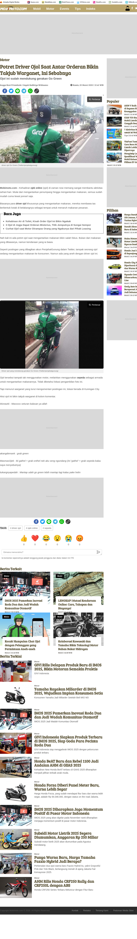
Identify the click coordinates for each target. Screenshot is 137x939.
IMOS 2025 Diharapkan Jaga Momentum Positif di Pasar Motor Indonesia (68, 811)
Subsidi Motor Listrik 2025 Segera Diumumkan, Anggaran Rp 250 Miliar (66, 835)
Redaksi (87, 910)
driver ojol (21, 203)
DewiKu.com (101, 2)
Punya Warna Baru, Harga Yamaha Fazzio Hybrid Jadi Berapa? (64, 859)
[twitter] (11, 91)
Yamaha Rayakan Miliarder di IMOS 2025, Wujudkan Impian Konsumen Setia (68, 691)
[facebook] (5, 91)
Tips (78, 8)
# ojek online (32, 528)
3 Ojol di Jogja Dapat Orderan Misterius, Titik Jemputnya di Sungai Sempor (48, 225)
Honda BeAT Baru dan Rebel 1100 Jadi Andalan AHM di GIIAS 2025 (66, 763)
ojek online (36, 187)
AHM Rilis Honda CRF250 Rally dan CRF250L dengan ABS (64, 883)
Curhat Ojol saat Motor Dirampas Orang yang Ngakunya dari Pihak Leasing (48, 228)
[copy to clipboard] (36, 91)
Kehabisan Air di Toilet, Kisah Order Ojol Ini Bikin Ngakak (38, 221)
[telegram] (24, 91)
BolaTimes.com (68, 2)
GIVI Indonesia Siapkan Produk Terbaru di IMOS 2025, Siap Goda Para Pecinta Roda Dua (68, 741)
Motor (50, 8)
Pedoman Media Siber (123, 910)
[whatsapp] (30, 91)
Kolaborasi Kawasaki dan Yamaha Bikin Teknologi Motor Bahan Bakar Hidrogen (78, 645)
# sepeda (47, 528)
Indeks (90, 8)
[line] (17, 91)
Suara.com (35, 2)
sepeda (81, 377)
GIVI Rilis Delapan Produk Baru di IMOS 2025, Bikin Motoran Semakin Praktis (67, 666)
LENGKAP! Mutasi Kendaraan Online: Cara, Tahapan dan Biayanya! (77, 604)
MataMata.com (50, 2)
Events (64, 8)
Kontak (75, 910)
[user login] (127, 8)
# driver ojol (15, 528)
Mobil (37, 8)
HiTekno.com (85, 2)
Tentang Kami (102, 910)
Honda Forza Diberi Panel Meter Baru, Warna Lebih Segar (66, 787)
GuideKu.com (117, 2)
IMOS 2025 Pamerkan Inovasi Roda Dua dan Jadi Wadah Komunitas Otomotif (23, 604)
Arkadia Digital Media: (11, 2)
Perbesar (94, 99)
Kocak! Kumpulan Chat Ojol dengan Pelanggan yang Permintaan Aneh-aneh (22, 645)
